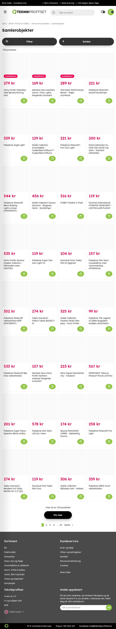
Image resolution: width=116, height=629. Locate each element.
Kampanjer (9, 583)
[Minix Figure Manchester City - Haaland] (72, 349)
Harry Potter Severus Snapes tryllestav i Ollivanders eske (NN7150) (14, 264)
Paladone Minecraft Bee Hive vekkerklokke (15, 374)
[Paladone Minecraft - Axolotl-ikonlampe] (100, 66)
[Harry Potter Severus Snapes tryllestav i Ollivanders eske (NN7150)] (15, 237)
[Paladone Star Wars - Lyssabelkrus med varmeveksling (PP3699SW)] (100, 237)
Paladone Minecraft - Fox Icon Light (70, 146)
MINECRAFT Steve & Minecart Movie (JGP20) (100, 374)
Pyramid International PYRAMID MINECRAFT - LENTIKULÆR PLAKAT (100, 205)
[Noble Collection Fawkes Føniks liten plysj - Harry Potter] (72, 294)
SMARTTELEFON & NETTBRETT (16, 565)
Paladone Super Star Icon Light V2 (42, 261)
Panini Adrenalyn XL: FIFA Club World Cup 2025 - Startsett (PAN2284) (99, 149)
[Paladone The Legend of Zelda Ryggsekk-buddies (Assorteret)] (100, 294)
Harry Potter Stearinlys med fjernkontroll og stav (15, 93)
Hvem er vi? (10, 596)
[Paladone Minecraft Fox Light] (100, 407)
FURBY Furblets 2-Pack (71, 202)
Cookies (64, 565)
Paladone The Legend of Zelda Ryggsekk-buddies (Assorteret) (99, 321)
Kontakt (64, 556)
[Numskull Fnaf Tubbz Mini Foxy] (44, 462)
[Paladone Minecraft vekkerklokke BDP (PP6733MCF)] (15, 294)
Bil (5, 547)
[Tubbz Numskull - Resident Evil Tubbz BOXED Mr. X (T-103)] (15, 462)
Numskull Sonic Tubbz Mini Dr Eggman (71, 261)
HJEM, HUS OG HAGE (13, 561)
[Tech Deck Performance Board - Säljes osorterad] (72, 66)
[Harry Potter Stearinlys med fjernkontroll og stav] (15, 66)
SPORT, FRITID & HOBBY (18, 23)
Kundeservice (19, 3)
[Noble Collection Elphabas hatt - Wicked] (72, 462)
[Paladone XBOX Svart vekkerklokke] (100, 462)
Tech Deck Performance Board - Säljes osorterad (72, 93)
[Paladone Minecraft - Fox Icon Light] (72, 121)
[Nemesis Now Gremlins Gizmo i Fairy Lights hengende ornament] (44, 66)
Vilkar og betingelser (70, 552)
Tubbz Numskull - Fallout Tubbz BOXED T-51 (43, 321)
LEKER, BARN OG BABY (14, 574)
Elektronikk (9, 552)
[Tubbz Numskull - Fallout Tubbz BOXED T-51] (44, 294)
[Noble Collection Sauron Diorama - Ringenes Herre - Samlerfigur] (44, 179)
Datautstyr (9, 556)
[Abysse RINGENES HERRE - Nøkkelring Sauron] (72, 407)
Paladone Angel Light (14, 145)
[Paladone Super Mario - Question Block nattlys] (15, 407)
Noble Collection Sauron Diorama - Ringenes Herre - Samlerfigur (44, 205)
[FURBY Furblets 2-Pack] (72, 179)
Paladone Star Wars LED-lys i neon (42, 432)
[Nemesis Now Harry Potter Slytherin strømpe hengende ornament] (44, 349)
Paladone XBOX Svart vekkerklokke (99, 487)
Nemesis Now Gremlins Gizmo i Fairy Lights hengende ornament (43, 93)
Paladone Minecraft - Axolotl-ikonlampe (99, 91)
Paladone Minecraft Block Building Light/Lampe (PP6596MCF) (13, 206)
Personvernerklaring (70, 561)
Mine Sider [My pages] (65, 572)
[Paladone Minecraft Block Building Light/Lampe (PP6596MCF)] (15, 179)
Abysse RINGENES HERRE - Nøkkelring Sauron (70, 433)
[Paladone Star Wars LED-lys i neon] (44, 407)
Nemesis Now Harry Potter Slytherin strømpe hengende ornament (42, 377)
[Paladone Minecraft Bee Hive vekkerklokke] (15, 349)
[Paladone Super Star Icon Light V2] (44, 237)
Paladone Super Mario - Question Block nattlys (15, 432)
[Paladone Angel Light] (15, 121)
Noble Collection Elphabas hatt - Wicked (71, 487)
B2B (6, 605)
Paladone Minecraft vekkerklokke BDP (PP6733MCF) (13, 321)
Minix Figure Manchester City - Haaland (72, 374)
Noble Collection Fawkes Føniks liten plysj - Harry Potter (69, 321)
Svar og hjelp (66, 547)
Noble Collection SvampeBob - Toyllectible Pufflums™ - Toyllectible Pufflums (43, 149)
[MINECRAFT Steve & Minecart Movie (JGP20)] (100, 349)
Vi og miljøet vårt (13, 600)
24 (61, 525)
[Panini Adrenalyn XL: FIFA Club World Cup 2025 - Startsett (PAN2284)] (100, 121)
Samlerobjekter (58, 23)
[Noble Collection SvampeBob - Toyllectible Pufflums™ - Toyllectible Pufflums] (44, 121)
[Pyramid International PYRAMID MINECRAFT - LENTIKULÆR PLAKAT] (100, 179)
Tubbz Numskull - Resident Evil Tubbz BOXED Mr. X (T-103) (13, 489)
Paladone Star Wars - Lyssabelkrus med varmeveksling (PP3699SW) (99, 264)
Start (4, 23)
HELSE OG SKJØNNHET (13, 578)
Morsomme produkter (40, 23)
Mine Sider (7, 3)
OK (109, 607)
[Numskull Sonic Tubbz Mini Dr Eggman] (72, 237)
